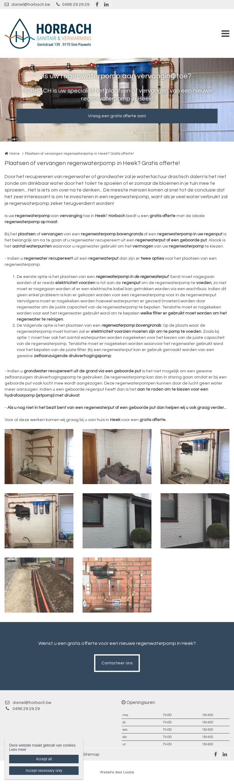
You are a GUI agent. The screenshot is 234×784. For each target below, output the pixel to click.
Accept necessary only (44, 770)
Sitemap (91, 754)
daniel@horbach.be (27, 4)
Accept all (44, 759)
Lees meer (18, 749)
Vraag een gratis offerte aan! (117, 116)
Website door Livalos (117, 772)
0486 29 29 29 (72, 4)
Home (14, 154)
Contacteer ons (117, 663)
